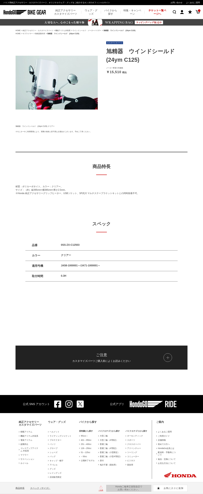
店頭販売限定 (55, 477)
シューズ (54, 452)
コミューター (133, 456)
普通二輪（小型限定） (110, 452)
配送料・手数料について (167, 453)
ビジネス (131, 460)
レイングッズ (55, 473)
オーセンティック (135, 436)
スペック (40, 488)
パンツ (53, 444)
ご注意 (101, 490)
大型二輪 (104, 436)
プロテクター (55, 440)
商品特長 (20, 488)
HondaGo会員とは (166, 448)
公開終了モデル (88, 460)
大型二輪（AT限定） (109, 440)
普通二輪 (104, 444)
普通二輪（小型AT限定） (111, 456)
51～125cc (85, 452)
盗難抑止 (24, 444)
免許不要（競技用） (109, 465)
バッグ (53, 456)
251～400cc (86, 444)
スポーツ (131, 440)
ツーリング (132, 452)
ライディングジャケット (60, 436)
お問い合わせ (176, 2)
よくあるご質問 (193, 2)
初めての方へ (164, 444)
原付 (102, 460)
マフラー (24, 455)
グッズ (53, 469)
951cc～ (84, 436)
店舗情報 (162, 440)
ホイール (24, 463)
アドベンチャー (134, 448)
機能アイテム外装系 (29, 436)
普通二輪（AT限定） (109, 448)
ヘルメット (54, 432)
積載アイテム (26, 432)
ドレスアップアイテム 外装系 (29, 449)
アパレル (54, 465)
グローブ (54, 448)
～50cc (84, 456)
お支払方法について (167, 463)
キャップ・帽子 (56, 461)
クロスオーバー (134, 444)
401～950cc (86, 440)
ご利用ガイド (164, 436)
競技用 (130, 465)
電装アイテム (26, 440)
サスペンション (27, 459)
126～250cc (86, 448)
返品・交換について (167, 459)
